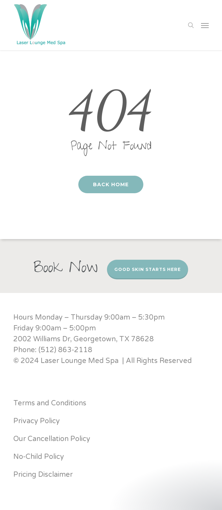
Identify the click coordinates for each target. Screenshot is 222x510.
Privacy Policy (36, 421)
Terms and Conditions (49, 403)
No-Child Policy (38, 457)
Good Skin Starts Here (147, 269)
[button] (205, 25)
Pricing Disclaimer (43, 474)
